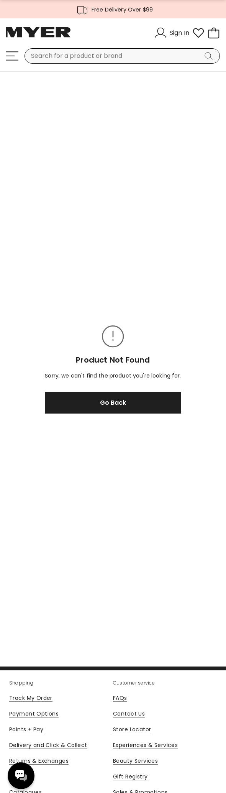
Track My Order (30, 698)
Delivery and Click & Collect (48, 745)
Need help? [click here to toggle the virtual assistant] (21, 775)
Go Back (113, 402)
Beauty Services (135, 761)
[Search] (209, 56)
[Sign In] (171, 33)
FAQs (120, 698)
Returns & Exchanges (39, 761)
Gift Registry (130, 776)
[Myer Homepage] (38, 36)
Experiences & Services (145, 745)
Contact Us (129, 713)
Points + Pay (26, 729)
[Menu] (12, 56)
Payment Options (34, 713)
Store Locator (132, 729)
